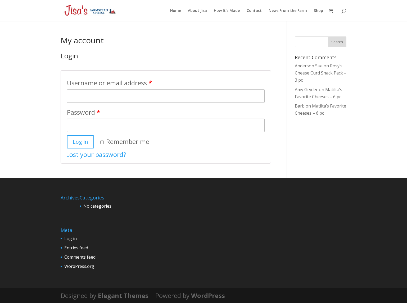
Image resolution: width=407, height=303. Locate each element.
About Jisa (197, 11)
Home (175, 11)
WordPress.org (79, 266)
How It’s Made (227, 11)
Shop (318, 11)
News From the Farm (288, 11)
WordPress (208, 295)
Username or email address (109, 82)
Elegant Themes (123, 295)
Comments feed (80, 257)
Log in (80, 141)
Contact (254, 11)
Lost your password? (96, 154)
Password (83, 112)
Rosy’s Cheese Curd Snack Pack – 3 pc (320, 73)
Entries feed (76, 248)
